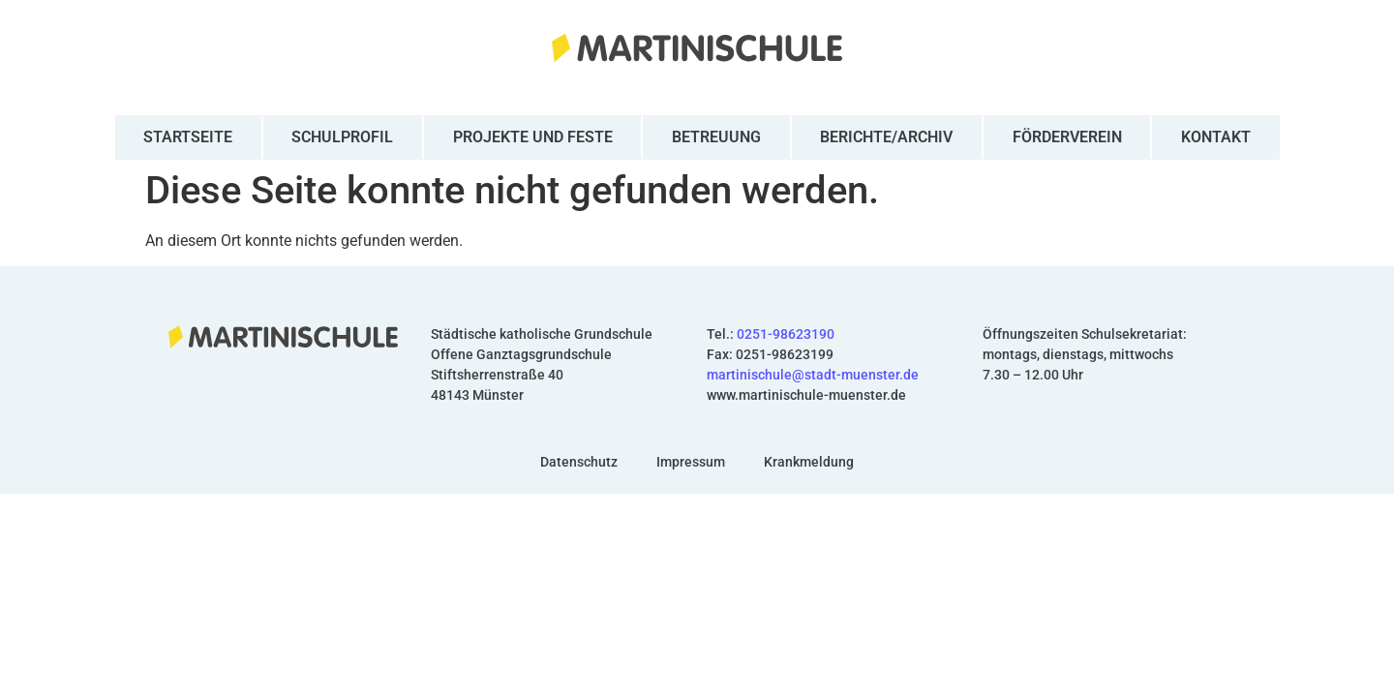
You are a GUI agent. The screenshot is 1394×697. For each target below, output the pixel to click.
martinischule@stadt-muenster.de (813, 374)
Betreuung (716, 137)
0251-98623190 (785, 334)
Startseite (187, 137)
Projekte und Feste (533, 137)
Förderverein (1067, 137)
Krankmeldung (809, 462)
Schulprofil (342, 137)
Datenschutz (579, 462)
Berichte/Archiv (886, 137)
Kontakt (1216, 137)
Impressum (690, 462)
